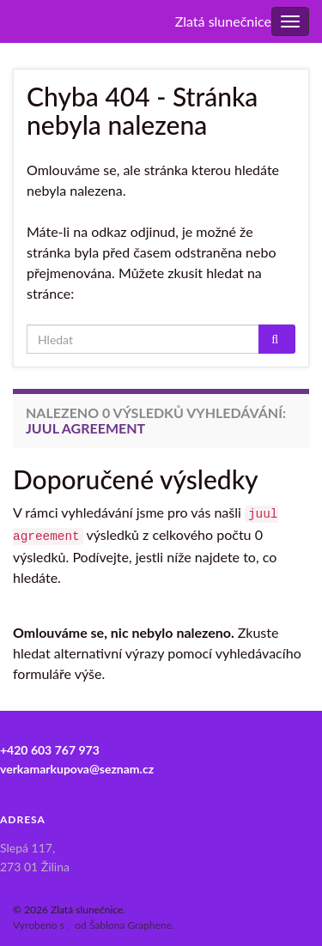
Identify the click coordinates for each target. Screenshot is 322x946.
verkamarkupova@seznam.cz (77, 768)
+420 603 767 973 (50, 750)
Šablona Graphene (130, 925)
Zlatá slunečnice (223, 21)
